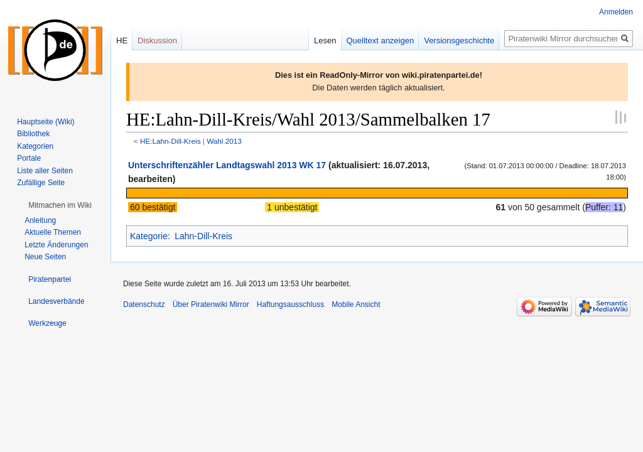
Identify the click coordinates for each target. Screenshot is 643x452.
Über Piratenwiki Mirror (211, 304)
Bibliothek (33, 133)
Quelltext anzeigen (380, 40)
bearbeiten (150, 179)
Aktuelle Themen (52, 232)
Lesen (325, 40)
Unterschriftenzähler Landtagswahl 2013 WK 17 (227, 165)
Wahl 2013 (224, 141)
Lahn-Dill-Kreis (203, 236)
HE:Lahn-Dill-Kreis (170, 141)
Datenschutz (144, 304)
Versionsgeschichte (459, 40)
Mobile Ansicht (356, 304)
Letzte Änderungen (56, 244)
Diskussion (157, 40)
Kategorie (149, 236)
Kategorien (35, 146)
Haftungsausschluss (290, 304)
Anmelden (616, 12)
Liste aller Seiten (45, 170)
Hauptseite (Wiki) (45, 121)
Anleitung (40, 220)
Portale (29, 158)
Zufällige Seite (41, 182)
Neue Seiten (45, 256)
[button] (60, 205)
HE (121, 40)
